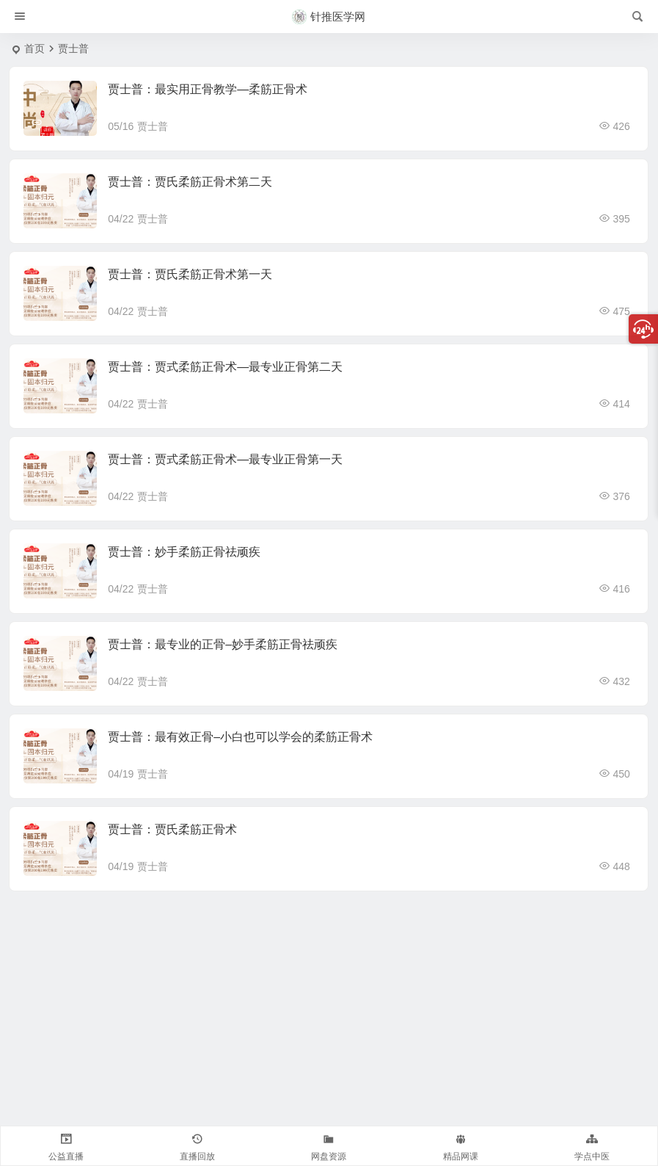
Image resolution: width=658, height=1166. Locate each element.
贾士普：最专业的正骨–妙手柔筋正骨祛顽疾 (222, 644)
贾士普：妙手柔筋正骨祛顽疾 (184, 552)
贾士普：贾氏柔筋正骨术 (172, 829)
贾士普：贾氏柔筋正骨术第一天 (190, 274)
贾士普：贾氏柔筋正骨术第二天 (190, 181)
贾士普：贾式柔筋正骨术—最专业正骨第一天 (225, 459)
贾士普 (152, 126)
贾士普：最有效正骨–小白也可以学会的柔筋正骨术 (240, 737)
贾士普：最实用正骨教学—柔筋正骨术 (207, 89)
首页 (34, 48)
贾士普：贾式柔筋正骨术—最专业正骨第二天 (225, 367)
